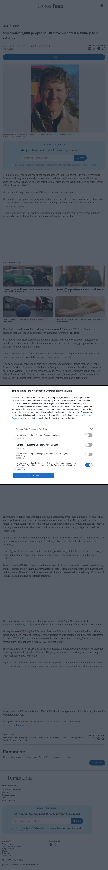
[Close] (102, 391)
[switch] (89, 435)
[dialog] (54, 435)
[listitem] (54, 429)
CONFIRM (33, 476)
